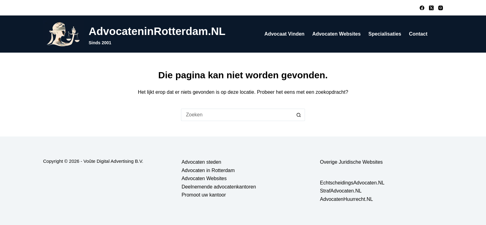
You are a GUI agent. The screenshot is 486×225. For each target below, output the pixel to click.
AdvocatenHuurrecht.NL (346, 199)
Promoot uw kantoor (204, 194)
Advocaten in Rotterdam (208, 170)
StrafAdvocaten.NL (340, 190)
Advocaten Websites (204, 178)
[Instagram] (440, 8)
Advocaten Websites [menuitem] (336, 34)
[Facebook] (422, 8)
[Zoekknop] (299, 115)
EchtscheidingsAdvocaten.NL (352, 182)
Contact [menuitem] (418, 34)
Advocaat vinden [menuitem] (284, 34)
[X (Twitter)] (431, 8)
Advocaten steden (201, 162)
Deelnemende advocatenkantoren (219, 186)
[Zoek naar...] (237, 115)
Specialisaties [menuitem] (385, 34)
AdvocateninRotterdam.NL (157, 31)
